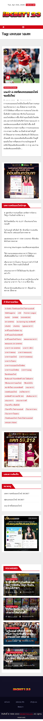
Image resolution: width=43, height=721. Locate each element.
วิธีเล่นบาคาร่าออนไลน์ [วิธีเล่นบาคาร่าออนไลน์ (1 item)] (13, 383)
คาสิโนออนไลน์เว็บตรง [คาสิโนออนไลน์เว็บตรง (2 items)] (13, 339)
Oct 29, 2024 (13, 665)
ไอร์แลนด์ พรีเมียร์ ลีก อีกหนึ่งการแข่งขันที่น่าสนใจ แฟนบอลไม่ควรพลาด (19, 633)
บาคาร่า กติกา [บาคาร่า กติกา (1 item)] (28, 348)
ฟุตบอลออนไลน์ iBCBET (10, 87)
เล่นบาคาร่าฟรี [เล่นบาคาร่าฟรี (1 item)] (21, 400)
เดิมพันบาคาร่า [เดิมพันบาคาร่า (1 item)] (31, 396)
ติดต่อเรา (21, 707)
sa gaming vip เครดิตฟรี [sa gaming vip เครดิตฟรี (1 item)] (26, 322)
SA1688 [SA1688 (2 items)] (15, 317)
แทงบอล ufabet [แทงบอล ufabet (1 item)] (11, 422)
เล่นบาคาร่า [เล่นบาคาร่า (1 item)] (9, 400)
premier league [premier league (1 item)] (30, 313)
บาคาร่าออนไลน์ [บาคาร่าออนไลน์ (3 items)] (11, 357)
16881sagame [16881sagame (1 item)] (10, 313)
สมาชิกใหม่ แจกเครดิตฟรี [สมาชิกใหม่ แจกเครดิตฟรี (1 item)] (14, 387)
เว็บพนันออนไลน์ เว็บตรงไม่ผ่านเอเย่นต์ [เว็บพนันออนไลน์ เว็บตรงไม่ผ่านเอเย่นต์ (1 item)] (19, 418)
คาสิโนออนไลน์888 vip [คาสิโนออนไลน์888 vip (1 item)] (13, 330)
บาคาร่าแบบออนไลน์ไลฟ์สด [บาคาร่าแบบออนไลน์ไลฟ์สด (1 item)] (15, 365)
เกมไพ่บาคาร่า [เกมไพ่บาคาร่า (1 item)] (24, 392)
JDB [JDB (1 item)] (19, 313)
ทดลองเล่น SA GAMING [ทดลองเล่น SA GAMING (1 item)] (13, 344)
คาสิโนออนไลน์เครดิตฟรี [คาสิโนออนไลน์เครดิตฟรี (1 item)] (14, 335)
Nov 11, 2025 (13, 592)
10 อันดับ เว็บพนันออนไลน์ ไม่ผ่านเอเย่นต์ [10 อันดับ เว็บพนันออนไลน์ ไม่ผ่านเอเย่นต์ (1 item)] (19, 308)
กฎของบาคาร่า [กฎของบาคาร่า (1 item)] (27, 326)
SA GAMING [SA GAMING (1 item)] (9, 322)
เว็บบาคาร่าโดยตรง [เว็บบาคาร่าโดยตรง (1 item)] (12, 414)
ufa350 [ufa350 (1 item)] (7, 326)
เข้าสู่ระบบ (33, 702)
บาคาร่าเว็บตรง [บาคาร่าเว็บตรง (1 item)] (10, 361)
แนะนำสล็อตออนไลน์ (13, 506)
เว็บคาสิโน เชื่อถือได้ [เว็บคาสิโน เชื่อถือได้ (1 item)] (12, 405)
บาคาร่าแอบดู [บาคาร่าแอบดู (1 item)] (26, 370)
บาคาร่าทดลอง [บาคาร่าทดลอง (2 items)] (10, 352)
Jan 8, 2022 (10, 100)
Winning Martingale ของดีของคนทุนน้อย (21, 247)
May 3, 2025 (12, 616)
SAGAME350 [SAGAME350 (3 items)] (25, 317)
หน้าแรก (7, 702)
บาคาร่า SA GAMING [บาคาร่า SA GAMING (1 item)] (12, 348)
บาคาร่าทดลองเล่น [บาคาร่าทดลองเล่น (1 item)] (25, 352)
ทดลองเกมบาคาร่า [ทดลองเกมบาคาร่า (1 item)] (30, 339)
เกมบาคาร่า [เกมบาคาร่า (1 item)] (30, 387)
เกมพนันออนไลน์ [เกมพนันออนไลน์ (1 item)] (11, 392)
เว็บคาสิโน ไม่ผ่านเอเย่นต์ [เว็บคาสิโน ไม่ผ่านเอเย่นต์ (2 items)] (14, 409)
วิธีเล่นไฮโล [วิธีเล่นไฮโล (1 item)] (28, 383)
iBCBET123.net (26, 714)
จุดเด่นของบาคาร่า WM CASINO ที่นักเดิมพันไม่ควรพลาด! (21, 658)
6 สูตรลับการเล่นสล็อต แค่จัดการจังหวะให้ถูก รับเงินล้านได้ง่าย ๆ (20, 585)
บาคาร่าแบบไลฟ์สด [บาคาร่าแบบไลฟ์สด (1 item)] (12, 370)
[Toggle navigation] (23, 27)
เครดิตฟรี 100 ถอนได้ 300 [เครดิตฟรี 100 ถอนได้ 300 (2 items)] (14, 396)
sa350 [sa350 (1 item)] (7, 317)
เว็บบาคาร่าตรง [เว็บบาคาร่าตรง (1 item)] (31, 409)
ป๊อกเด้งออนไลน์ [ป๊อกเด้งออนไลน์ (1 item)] (10, 374)
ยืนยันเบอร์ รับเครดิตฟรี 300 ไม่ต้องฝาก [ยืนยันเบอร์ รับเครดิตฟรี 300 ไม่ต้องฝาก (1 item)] (19, 379)
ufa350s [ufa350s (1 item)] (16, 326)
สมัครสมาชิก (20, 702)
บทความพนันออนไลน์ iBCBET (16, 493)
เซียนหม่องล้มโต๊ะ (24, 100)
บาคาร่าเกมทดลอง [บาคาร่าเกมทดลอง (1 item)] (25, 357)
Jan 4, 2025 (12, 641)
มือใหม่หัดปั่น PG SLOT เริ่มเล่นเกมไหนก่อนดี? (21, 611)
